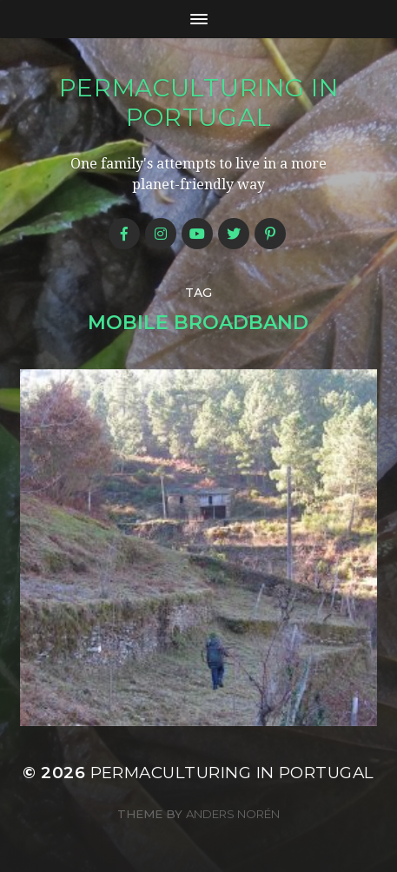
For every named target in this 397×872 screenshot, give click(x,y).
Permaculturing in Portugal (199, 102)
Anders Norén (233, 814)
